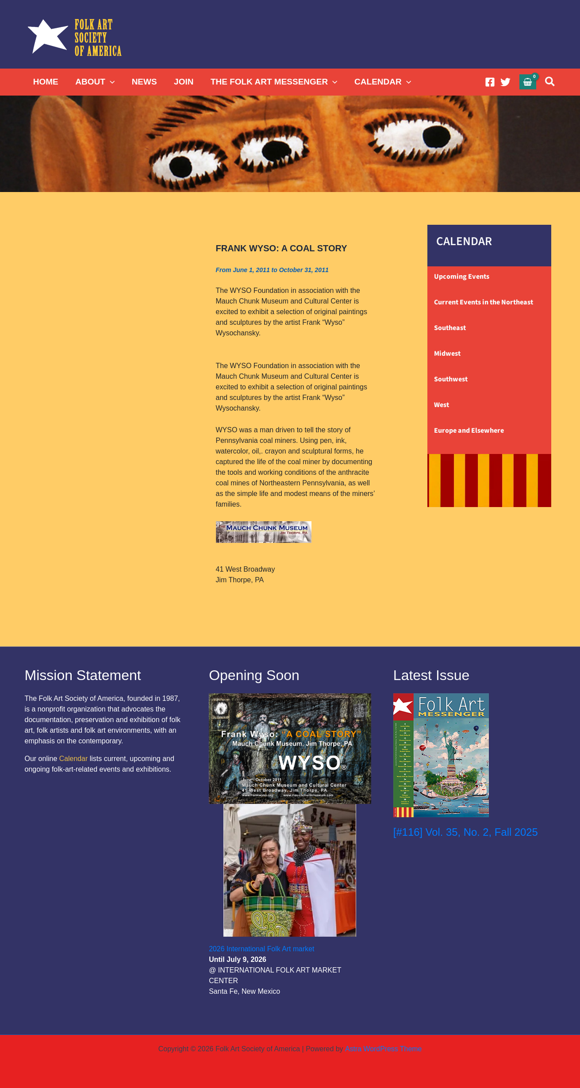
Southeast (450, 328)
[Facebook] (490, 82)
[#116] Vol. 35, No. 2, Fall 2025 (466, 832)
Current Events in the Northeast (483, 302)
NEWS (143, 81)
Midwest (447, 353)
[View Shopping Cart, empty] (527, 81)
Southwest (451, 379)
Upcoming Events (461, 276)
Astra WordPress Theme (383, 1049)
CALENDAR (381, 82)
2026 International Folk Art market (262, 949)
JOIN (182, 81)
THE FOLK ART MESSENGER (273, 82)
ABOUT (95, 82)
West (441, 405)
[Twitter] (505, 82)
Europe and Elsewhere (469, 430)
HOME (45, 81)
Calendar (73, 758)
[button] (109, 82)
